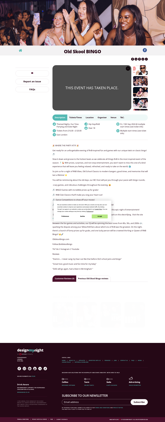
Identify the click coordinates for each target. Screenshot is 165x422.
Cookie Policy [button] (98, 209)
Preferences (65, 216)
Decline (82, 216)
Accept (100, 216)
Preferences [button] (90, 211)
